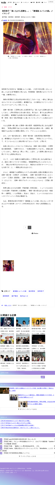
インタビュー (25, 2)
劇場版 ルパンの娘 (19, 291)
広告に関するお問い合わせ (42, 470)
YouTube (29, 468)
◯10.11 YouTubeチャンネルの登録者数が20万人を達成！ (17, 425)
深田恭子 (40, 291)
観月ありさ (24, 296)
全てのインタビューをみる (27, 409)
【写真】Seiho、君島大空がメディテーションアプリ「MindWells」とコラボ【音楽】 (26, 450)
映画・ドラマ (8, 305)
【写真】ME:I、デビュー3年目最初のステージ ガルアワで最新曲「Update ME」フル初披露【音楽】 (27, 443)
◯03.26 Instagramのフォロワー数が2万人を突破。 (15, 420)
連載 (38, 2)
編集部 (5, 20)
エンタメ (16, 2)
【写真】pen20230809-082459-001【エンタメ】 (19, 439)
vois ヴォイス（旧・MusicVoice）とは (24, 470)
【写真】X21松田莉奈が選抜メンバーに (16, 453)
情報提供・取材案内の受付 (7, 470)
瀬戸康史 (15, 296)
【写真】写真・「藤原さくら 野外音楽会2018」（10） (21, 446)
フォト (44, 2)
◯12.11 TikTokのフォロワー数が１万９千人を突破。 (16, 423)
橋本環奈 (32, 291)
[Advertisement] (27, 74)
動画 (33, 2)
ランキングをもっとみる (27, 456)
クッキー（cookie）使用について (8, 472)
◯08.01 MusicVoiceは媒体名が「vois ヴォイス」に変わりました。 (20, 427)
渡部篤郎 (6, 296)
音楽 (10, 2)
